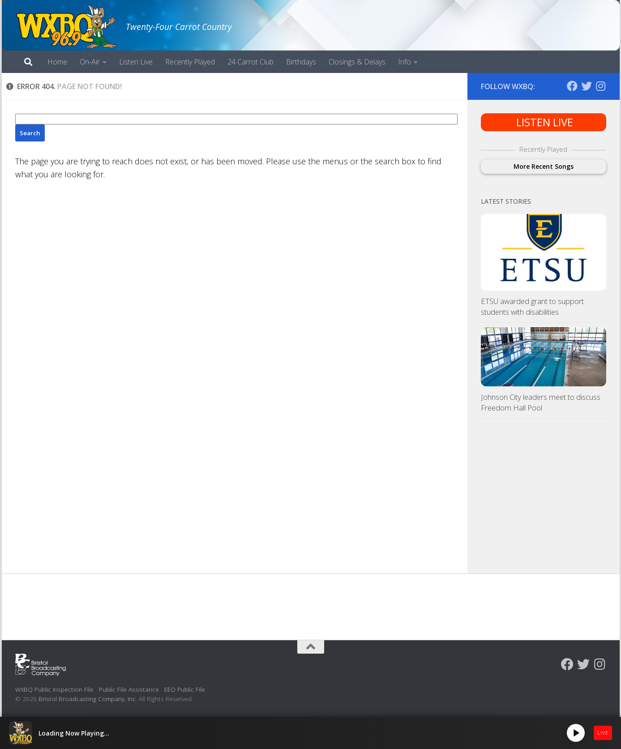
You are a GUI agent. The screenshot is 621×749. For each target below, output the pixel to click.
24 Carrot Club (250, 62)
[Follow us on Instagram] (600, 86)
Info (404, 62)
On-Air (90, 62)
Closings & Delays (357, 62)
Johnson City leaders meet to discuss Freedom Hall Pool (540, 402)
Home (57, 62)
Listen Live (136, 62)
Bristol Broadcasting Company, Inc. (88, 698)
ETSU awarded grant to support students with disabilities (532, 306)
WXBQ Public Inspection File (54, 689)
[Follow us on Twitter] (586, 86)
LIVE (602, 732)
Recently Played (190, 62)
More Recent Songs (544, 166)
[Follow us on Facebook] (572, 86)
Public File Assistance (129, 689)
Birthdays (301, 62)
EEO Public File (184, 689)
